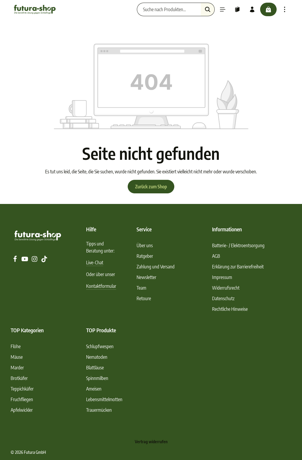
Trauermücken (99, 410)
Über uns (145, 245)
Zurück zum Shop (151, 187)
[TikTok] (44, 260)
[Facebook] (15, 260)
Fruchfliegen (22, 399)
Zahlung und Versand (156, 267)
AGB (216, 256)
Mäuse (17, 357)
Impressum (222, 277)
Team (141, 288)
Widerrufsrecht (225, 288)
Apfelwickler (22, 410)
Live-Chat (94, 262)
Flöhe (16, 346)
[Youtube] (25, 260)
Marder (17, 368)
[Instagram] (35, 260)
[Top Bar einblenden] (284, 9)
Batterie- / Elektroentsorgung (238, 245)
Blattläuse (95, 368)
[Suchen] (208, 9)
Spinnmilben (97, 378)
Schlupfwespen (100, 346)
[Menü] (222, 9)
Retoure (144, 298)
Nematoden (96, 357)
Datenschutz (223, 298)
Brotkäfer (19, 378)
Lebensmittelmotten (104, 399)
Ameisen (93, 389)
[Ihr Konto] (252, 9)
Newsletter (146, 277)
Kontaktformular (101, 286)
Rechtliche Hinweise (230, 309)
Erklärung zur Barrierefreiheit (238, 267)
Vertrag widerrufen (151, 441)
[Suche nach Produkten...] (169, 9)
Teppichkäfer (22, 389)
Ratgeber (145, 256)
